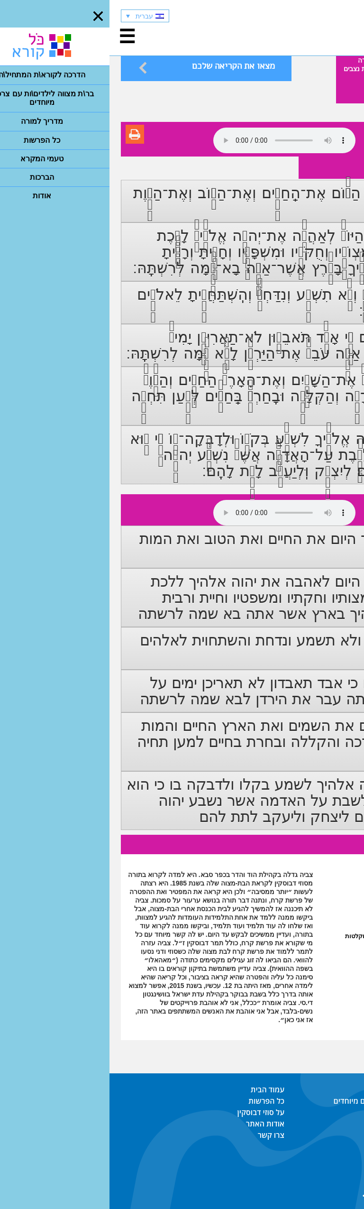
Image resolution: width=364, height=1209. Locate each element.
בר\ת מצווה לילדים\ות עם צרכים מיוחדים (288, 1101)
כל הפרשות (157, 1101)
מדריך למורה (332, 1112)
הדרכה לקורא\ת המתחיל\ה (309, 1089)
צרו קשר (161, 1135)
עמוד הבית (158, 1089)
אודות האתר (155, 1123)
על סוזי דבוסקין (151, 1112)
